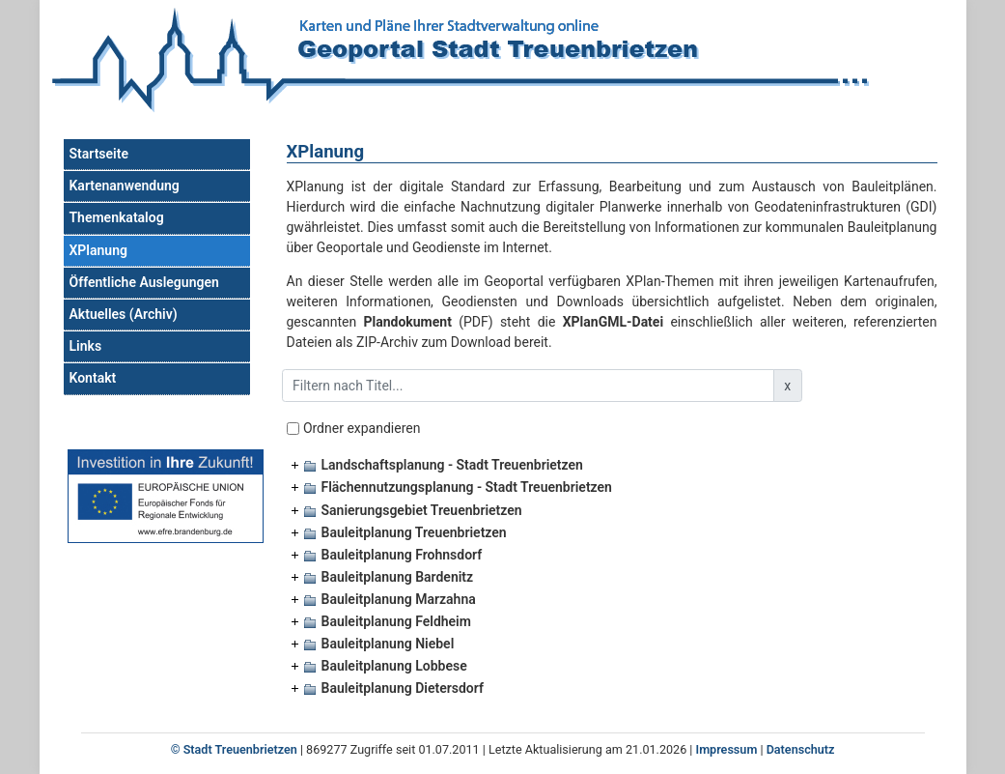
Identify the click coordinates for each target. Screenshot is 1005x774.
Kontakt (93, 378)
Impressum (727, 749)
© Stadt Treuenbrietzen (234, 749)
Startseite (99, 153)
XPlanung (98, 250)
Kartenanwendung (125, 185)
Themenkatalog (117, 217)
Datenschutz (801, 749)
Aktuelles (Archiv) (124, 314)
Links (86, 346)
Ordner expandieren (362, 428)
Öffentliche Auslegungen (144, 282)
